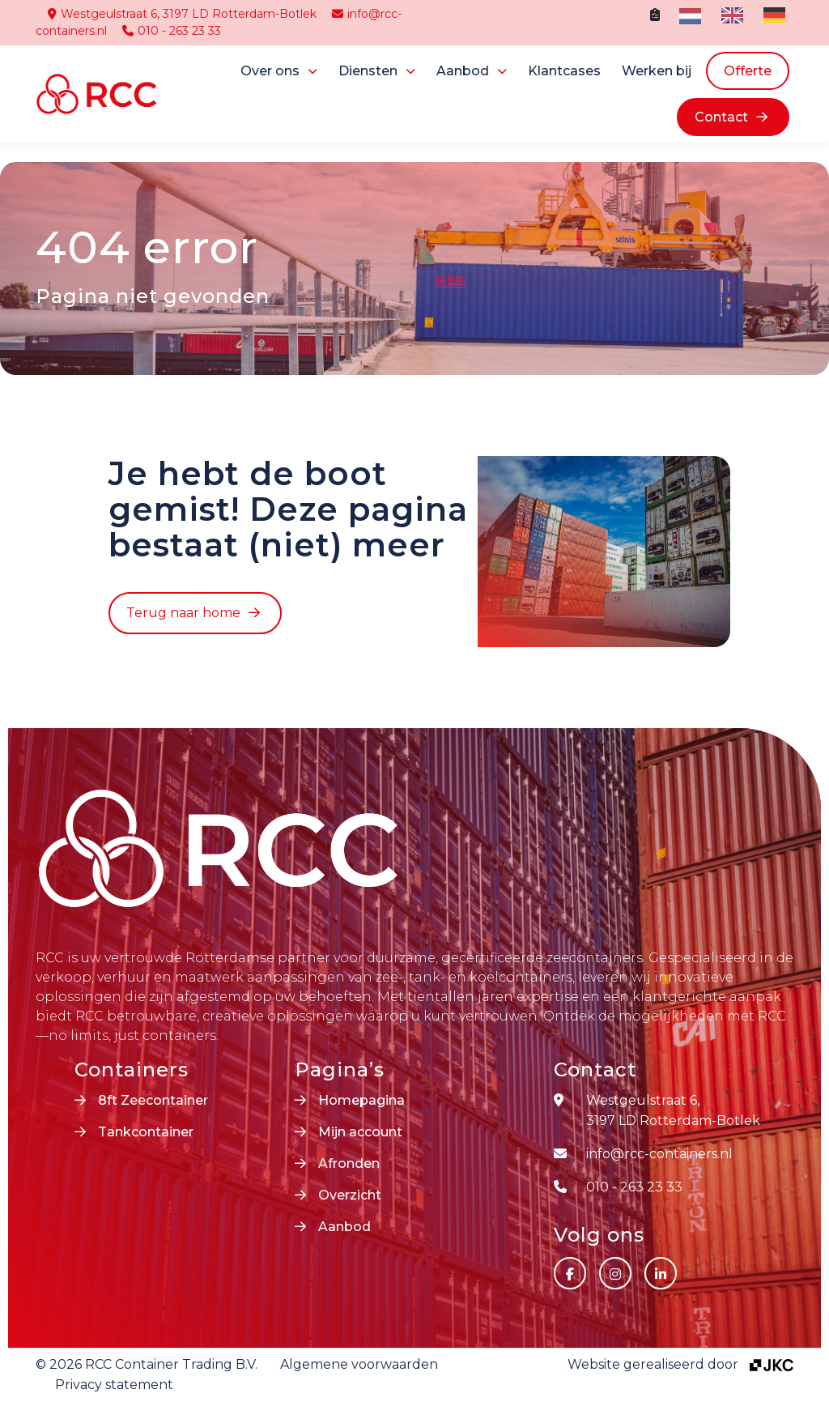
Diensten (367, 71)
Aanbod (462, 71)
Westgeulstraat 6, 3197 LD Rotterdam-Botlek (182, 13)
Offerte (748, 71)
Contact (721, 117)
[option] (730, 15)
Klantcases (564, 71)
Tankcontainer (145, 1132)
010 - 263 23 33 (171, 30)
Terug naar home (183, 612)
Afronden (349, 1163)
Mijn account (360, 1132)
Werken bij (656, 71)
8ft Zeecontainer (153, 1100)
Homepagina (361, 1100)
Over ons (270, 71)
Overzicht (349, 1195)
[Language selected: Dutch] (736, 15)
